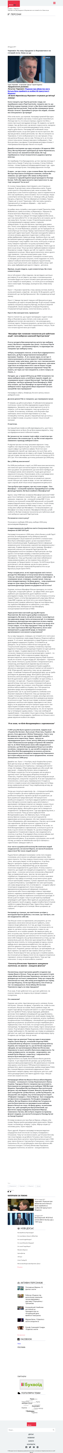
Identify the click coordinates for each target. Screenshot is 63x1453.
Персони (16, 8)
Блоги (31, 1441)
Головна (10, 8)
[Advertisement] (35, 31)
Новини (31, 1438)
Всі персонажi (21, 1335)
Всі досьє (20, 1267)
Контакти (31, 1444)
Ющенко (31, 1186)
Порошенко (13, 1186)
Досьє (19, 1343)
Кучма (38, 1186)
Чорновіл (22, 1186)
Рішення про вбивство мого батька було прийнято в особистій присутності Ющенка (29, 91)
